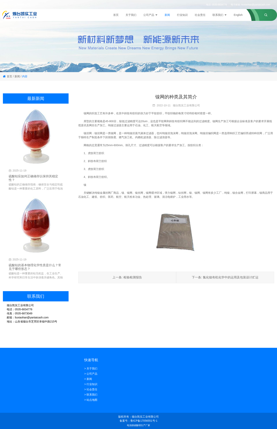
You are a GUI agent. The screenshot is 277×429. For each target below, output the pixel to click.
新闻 (167, 14)
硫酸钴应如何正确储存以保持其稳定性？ (33, 178)
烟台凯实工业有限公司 (186, 105)
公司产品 (150, 14)
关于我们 (131, 14)
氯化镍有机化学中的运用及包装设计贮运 (230, 277)
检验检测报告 (132, 277)
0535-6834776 (219, 4)
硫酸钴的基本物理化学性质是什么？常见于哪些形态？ (35, 267)
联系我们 (219, 14)
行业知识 (182, 14)
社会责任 (200, 14)
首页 (116, 14)
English (238, 14)
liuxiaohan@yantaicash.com (255, 4)
